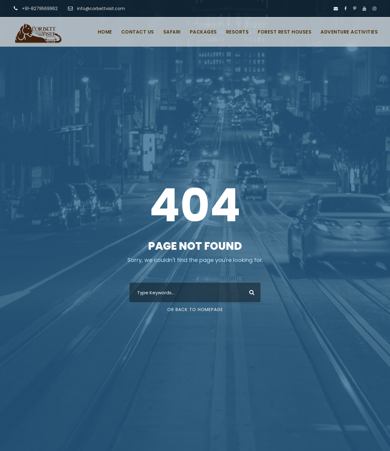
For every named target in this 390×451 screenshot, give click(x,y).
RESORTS (237, 32)
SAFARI (172, 32)
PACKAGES (203, 32)
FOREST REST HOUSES (284, 32)
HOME (105, 32)
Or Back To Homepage (195, 309)
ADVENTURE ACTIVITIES (349, 32)
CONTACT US (137, 32)
